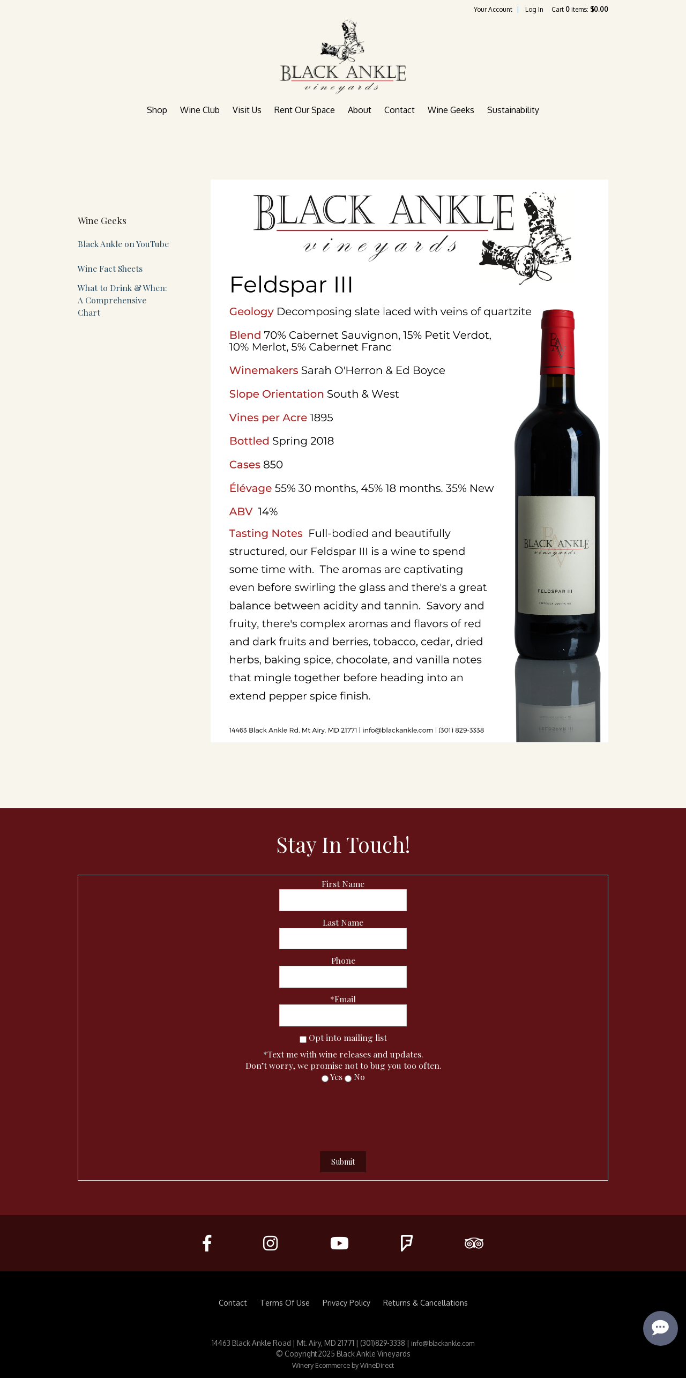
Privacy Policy (346, 1302)
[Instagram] (270, 1243)
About (359, 110)
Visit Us (247, 110)
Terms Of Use (285, 1302)
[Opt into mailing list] (303, 1039)
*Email (343, 998)
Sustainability (513, 110)
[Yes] (325, 1078)
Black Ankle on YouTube (123, 243)
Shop (157, 110)
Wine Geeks (451, 110)
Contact (399, 110)
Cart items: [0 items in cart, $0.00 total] (579, 9)
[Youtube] (339, 1243)
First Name (343, 883)
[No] (348, 1078)
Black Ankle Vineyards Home (343, 56)
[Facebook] (207, 1243)
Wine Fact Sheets (110, 268)
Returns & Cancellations (425, 1302)
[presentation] (343, 1114)
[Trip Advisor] (474, 1243)
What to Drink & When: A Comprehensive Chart (122, 300)
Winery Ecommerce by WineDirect (343, 1365)
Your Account (493, 9)
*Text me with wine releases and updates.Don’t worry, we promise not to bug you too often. (343, 1059)
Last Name (343, 922)
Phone (343, 960)
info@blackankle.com (442, 1343)
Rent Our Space (304, 110)
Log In (534, 9)
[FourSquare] (406, 1243)
